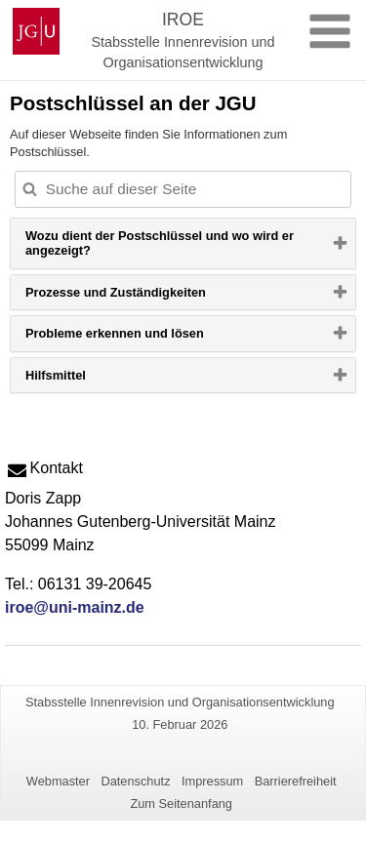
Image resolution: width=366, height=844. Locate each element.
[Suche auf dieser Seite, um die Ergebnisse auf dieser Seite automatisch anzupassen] (183, 189)
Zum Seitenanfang (181, 803)
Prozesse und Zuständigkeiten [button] (146, 296)
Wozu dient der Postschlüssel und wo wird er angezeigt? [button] (159, 248)
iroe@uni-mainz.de (74, 607)
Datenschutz (135, 781)
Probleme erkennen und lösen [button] (145, 337)
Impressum (212, 781)
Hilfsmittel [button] (86, 379)
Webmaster (58, 781)
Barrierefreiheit (296, 781)
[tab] (183, 243)
